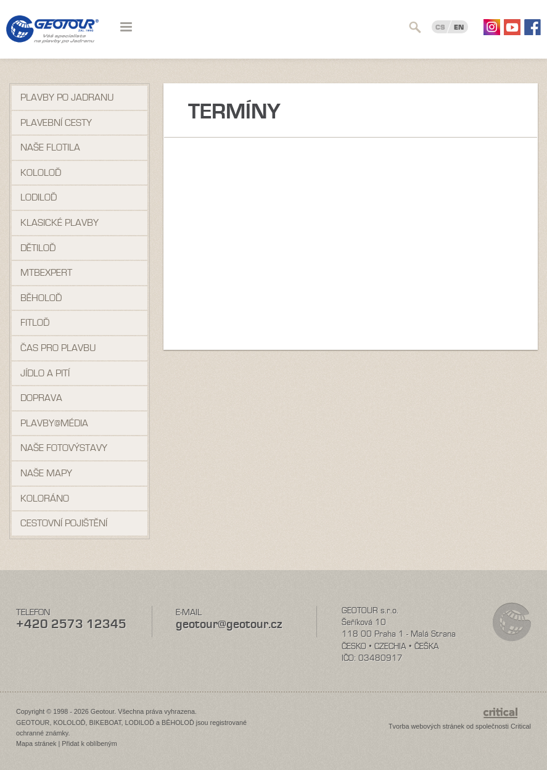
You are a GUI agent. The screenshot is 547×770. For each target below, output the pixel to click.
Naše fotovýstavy (63, 447)
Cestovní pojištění (63, 523)
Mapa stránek (36, 743)
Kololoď (40, 172)
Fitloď (34, 322)
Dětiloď (38, 248)
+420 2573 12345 (71, 624)
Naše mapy (46, 473)
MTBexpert (46, 272)
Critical (521, 726)
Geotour (52, 37)
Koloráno (44, 498)
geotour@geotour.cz (229, 624)
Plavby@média (54, 423)
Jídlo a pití (45, 373)
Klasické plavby (59, 222)
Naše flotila (50, 147)
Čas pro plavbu (58, 348)
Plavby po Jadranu (66, 97)
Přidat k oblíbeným (89, 743)
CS (440, 27)
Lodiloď (38, 197)
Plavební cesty (56, 122)
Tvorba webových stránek (426, 726)
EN (459, 27)
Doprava (41, 398)
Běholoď (41, 298)
